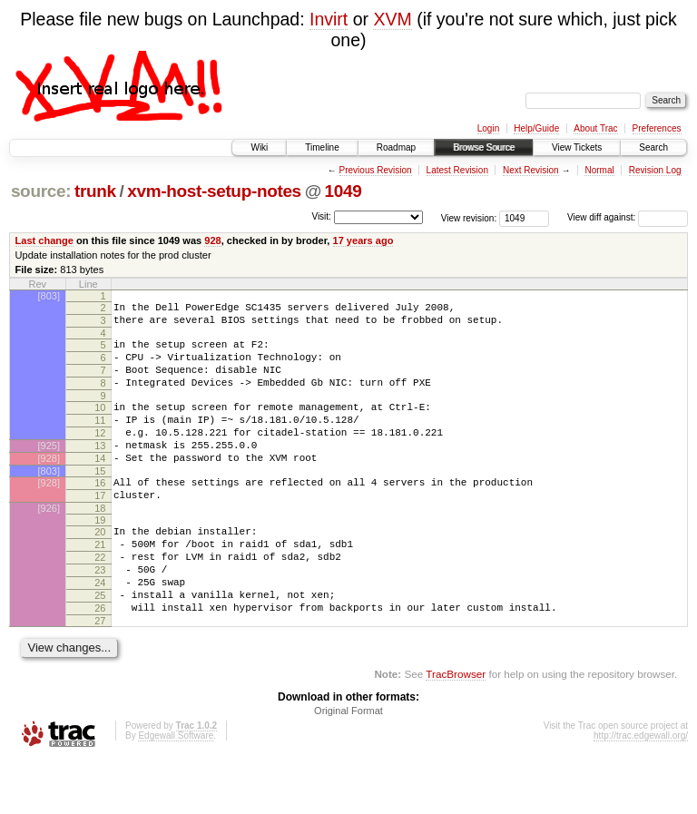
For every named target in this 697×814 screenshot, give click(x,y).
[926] (49, 543)
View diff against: (627, 217)
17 (99, 528)
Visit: (321, 216)
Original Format (348, 765)
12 (99, 454)
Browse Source (484, 147)
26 (99, 659)
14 (99, 485)
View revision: (469, 217)
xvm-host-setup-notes (214, 191)
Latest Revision (457, 170)
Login (488, 128)
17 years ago (363, 240)
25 (99, 644)
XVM (392, 19)
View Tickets (577, 147)
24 (99, 628)
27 (99, 675)
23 (99, 613)
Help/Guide (536, 128)
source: (41, 191)
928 (212, 240)
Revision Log (655, 170)
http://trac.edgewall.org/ (641, 790)
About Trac (595, 128)
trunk (95, 191)
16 (99, 512)
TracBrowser (456, 728)
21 (99, 582)
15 (99, 500)
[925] (49, 470)
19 (99, 555)
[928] (49, 485)
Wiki (259, 147)
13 (99, 470)
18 (99, 543)
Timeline (322, 147)
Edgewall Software (175, 790)
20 (99, 567)
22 (99, 598)
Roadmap (396, 147)
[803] (49, 295)
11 (99, 439)
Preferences (657, 128)
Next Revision (531, 170)
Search (653, 147)
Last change (44, 240)
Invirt (328, 19)
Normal (599, 170)
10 (99, 423)
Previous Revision (375, 170)
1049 (343, 191)
